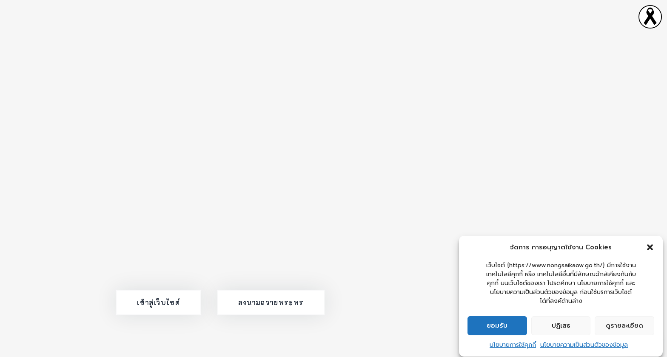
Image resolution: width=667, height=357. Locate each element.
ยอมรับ (497, 326)
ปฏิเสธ (561, 326)
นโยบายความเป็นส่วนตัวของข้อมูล (584, 346)
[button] (650, 248)
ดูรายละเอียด (624, 326)
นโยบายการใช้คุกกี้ (513, 346)
